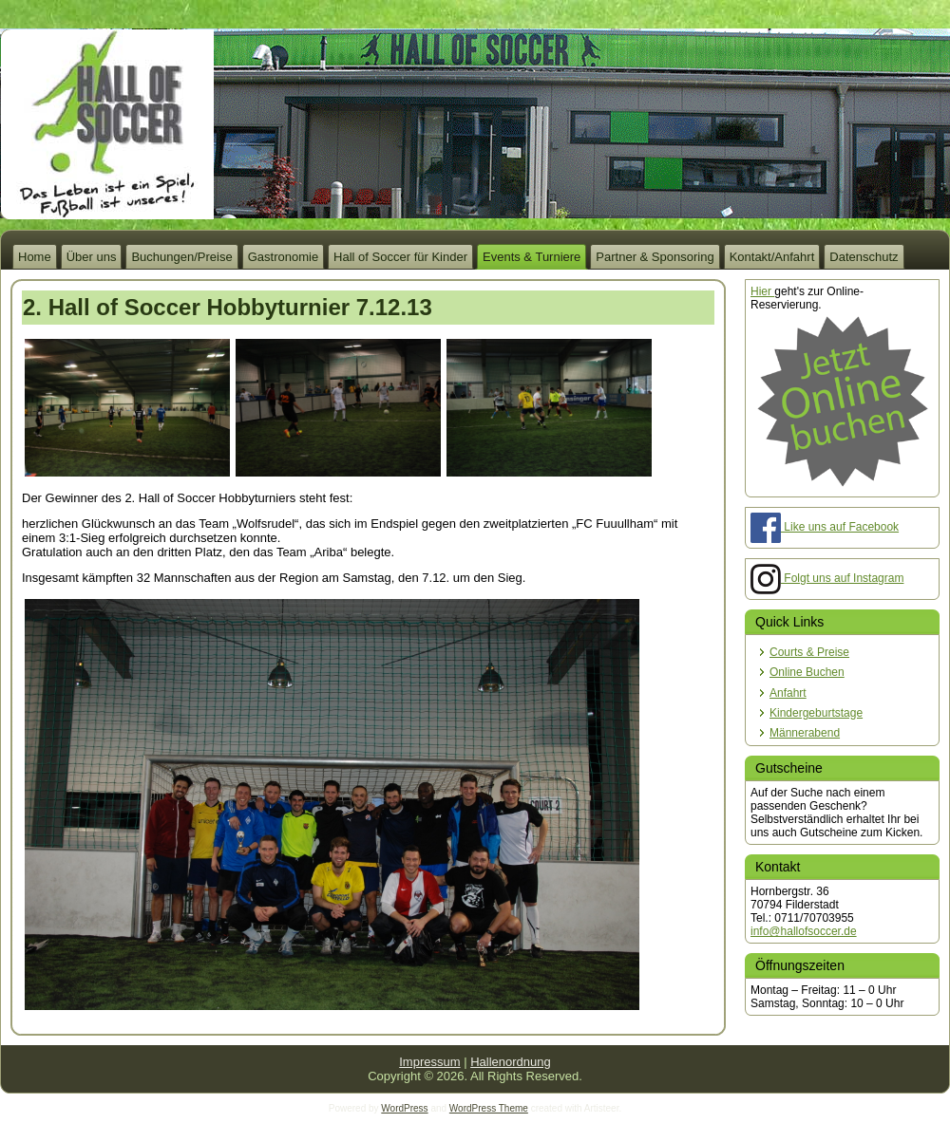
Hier (762, 291)
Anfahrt (788, 693)
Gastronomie (283, 257)
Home (34, 257)
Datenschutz (863, 257)
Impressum (429, 1062)
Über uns (91, 257)
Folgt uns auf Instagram (826, 578)
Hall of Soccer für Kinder (400, 257)
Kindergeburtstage (816, 713)
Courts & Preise (809, 652)
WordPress (404, 1108)
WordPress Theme (488, 1108)
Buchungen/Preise (181, 257)
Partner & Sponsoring (654, 257)
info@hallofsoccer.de (803, 931)
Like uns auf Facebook (824, 526)
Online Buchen (807, 672)
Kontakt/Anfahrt (772, 257)
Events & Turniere (531, 257)
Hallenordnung (510, 1062)
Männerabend (805, 732)
